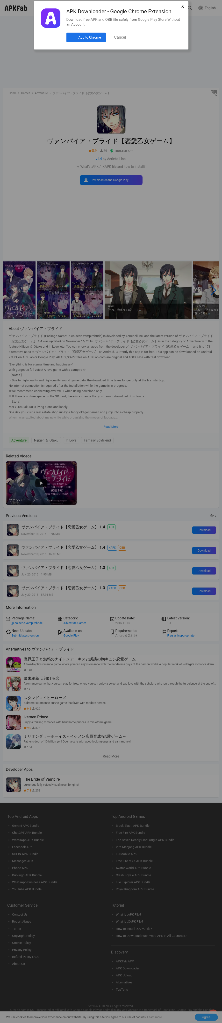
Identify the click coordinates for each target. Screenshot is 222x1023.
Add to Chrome (90, 37)
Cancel (120, 37)
